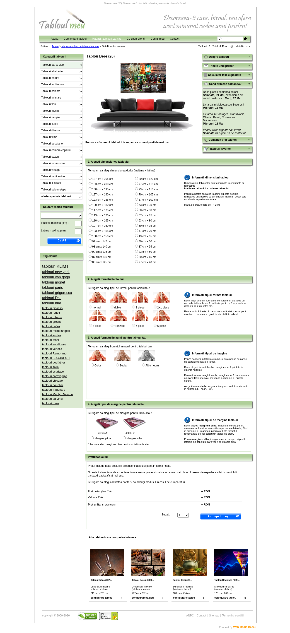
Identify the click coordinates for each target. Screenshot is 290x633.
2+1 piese (163, 307)
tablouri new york (56, 272)
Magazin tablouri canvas (106, 38)
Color (97, 365)
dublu (117, 307)
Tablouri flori (48, 104)
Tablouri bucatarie (52, 143)
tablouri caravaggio (54, 376)
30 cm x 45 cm (147, 257)
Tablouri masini (50, 110)
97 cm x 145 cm (101, 241)
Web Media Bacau (244, 627)
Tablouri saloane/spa (53, 189)
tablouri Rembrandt (54, 353)
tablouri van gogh (56, 277)
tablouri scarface (53, 371)
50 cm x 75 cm (147, 225)
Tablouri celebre (50, 91)
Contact (174, 38)
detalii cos (241, 46)
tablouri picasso (52, 308)
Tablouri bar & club (52, 64)
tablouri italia (50, 367)
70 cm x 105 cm (148, 194)
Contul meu (157, 38)
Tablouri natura (50, 77)
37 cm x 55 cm (147, 246)
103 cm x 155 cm (102, 231)
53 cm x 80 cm (147, 220)
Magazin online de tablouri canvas (80, 46)
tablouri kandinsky (54, 344)
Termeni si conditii (233, 615)
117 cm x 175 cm (102, 210)
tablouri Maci (50, 340)
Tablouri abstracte (52, 71)
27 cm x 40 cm (147, 262)
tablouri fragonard (53, 389)
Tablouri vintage (50, 169)
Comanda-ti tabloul (75, 38)
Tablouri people (50, 117)
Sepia (123, 365)
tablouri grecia (51, 321)
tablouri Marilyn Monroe (57, 394)
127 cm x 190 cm (102, 194)
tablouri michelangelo (56, 330)
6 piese (161, 325)
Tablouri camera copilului (56, 150)
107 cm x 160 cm (102, 225)
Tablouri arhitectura (52, 84)
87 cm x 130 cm (101, 257)
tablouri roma (50, 403)
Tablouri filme (49, 137)
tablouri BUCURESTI (56, 358)
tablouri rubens (52, 317)
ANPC (190, 615)
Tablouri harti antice (53, 176)
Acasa (54, 38)
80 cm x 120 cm (148, 179)
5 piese (140, 325)
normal (97, 307)
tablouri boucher (52, 385)
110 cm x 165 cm (102, 220)
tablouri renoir (51, 312)
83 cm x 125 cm (101, 262)
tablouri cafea (51, 326)
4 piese (97, 325)
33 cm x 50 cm (147, 251)
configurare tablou (102, 597)
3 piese (140, 307)
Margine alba (134, 438)
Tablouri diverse (50, 130)
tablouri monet (53, 282)
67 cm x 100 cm (148, 199)
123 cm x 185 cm (102, 199)
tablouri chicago (52, 380)
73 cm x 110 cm (148, 189)
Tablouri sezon (50, 156)
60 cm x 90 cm (147, 210)
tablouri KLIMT (55, 266)
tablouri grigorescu (57, 293)
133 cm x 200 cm (102, 184)
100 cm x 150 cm (102, 236)
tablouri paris (52, 287)
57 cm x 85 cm (147, 215)
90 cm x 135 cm (101, 251)
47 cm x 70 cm (147, 231)
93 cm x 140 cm (101, 246)
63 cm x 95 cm (147, 205)
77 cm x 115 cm (148, 184)
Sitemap (214, 615)
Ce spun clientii (136, 38)
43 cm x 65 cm (147, 236)
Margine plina (102, 438)
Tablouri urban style (53, 163)
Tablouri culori (49, 123)
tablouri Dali (51, 298)
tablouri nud (51, 303)
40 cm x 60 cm (147, 241)
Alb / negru (152, 365)
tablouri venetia (52, 349)
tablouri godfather (53, 362)
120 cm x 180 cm (102, 205)
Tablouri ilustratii (51, 183)
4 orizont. (119, 325)
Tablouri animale (51, 97)
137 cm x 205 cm (102, 179)
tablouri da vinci (52, 398)
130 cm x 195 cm (102, 189)
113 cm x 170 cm (102, 215)
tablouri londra (51, 335)
